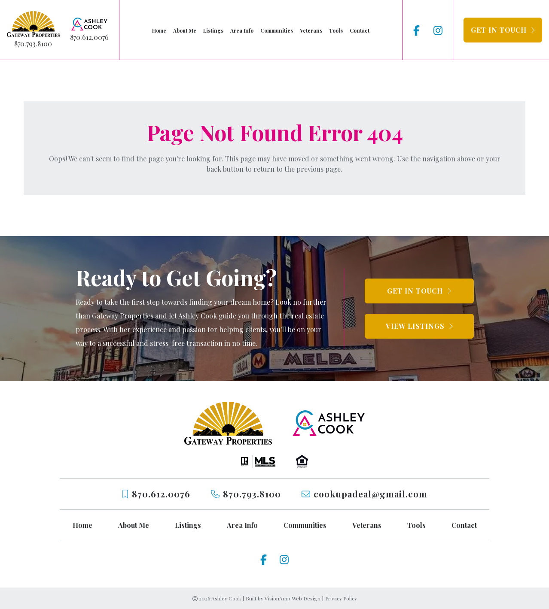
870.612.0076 (89, 37)
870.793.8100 (33, 43)
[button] (503, 30)
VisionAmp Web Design (292, 598)
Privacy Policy (341, 598)
